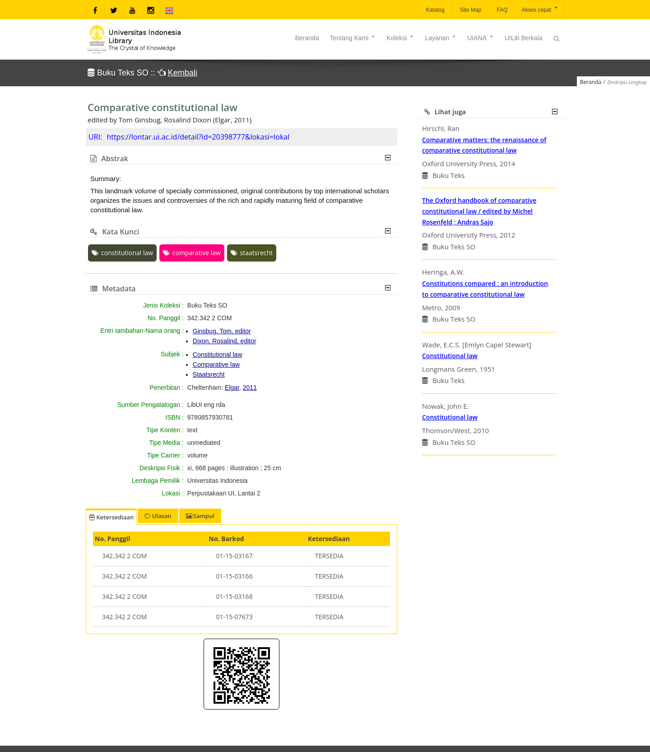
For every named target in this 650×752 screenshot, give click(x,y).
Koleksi (400, 38)
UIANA (480, 38)
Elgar (232, 387)
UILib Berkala (524, 38)
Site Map (470, 10)
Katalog (435, 10)
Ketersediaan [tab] (111, 517)
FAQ (501, 10)
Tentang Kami (353, 38)
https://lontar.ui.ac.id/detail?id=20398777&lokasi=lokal (198, 137)
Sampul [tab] (200, 516)
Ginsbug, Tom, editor (222, 331)
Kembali (182, 72)
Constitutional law (217, 354)
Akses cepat (540, 9)
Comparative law (216, 364)
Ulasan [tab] (157, 516)
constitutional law (122, 252)
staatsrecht (252, 252)
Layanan (440, 38)
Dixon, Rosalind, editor (224, 341)
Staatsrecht (209, 374)
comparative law (192, 252)
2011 (250, 387)
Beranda (307, 38)
